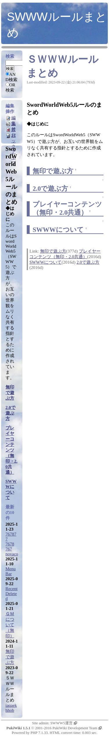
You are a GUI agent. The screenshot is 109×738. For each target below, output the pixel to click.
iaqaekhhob (11, 708)
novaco (12, 554)
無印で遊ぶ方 (53, 171)
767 (9, 549)
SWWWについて (58, 229)
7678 (10, 544)
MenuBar (11, 571)
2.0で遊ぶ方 (50, 188)
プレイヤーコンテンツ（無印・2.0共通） (11, 450)
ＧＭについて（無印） (10, 624)
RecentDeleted (12, 593)
